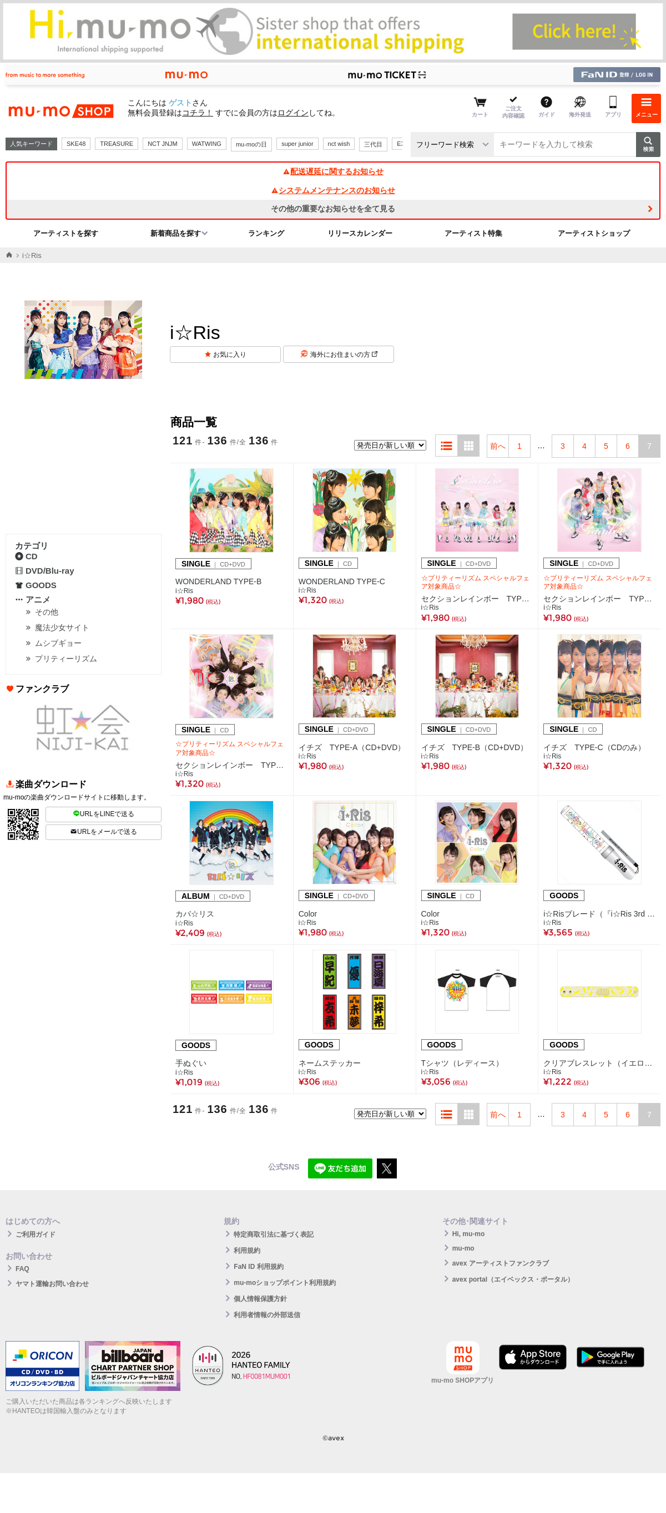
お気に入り (229, 354)
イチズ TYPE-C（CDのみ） (594, 747)
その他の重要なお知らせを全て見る (333, 208)
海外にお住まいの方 (343, 354)
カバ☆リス (194, 913)
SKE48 (76, 143)
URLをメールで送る (103, 832)
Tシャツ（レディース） (462, 1063)
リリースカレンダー (359, 233)
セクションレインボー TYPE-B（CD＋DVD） (599, 598)
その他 (46, 612)
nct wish (339, 143)
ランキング (266, 233)
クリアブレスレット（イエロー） (599, 1063)
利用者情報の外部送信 (267, 1315)
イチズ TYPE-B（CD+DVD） (474, 747)
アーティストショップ (594, 233)
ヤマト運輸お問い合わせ (52, 1284)
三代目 (373, 144)
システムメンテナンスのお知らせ (333, 190)
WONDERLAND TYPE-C (342, 581)
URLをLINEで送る (104, 814)
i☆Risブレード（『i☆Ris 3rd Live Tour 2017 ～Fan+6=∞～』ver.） (599, 913)
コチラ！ (197, 112)
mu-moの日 (251, 144)
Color (308, 913)
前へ (498, 446)
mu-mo (463, 1248)
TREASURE (116, 143)
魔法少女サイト (62, 627)
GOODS (36, 585)
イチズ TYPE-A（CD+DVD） (352, 747)
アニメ (33, 599)
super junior (297, 143)
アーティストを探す (65, 233)
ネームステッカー (330, 1063)
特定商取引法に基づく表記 (274, 1234)
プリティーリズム (66, 658)
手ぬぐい (190, 1063)
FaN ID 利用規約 (258, 1267)
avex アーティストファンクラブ (500, 1263)
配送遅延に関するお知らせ (333, 171)
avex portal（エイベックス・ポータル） (513, 1279)
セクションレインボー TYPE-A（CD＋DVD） (477, 598)
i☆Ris (184, 591)
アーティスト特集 (473, 233)
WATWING (206, 143)
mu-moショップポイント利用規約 (285, 1283)
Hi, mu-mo (468, 1234)
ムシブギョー (58, 643)
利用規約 (247, 1250)
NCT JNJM (163, 143)
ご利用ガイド (36, 1234)
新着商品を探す (175, 233)
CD (26, 556)
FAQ (22, 1269)
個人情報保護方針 (260, 1299)
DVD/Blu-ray (44, 570)
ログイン (293, 112)
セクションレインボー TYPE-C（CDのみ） (231, 765)
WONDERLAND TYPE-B (218, 581)
